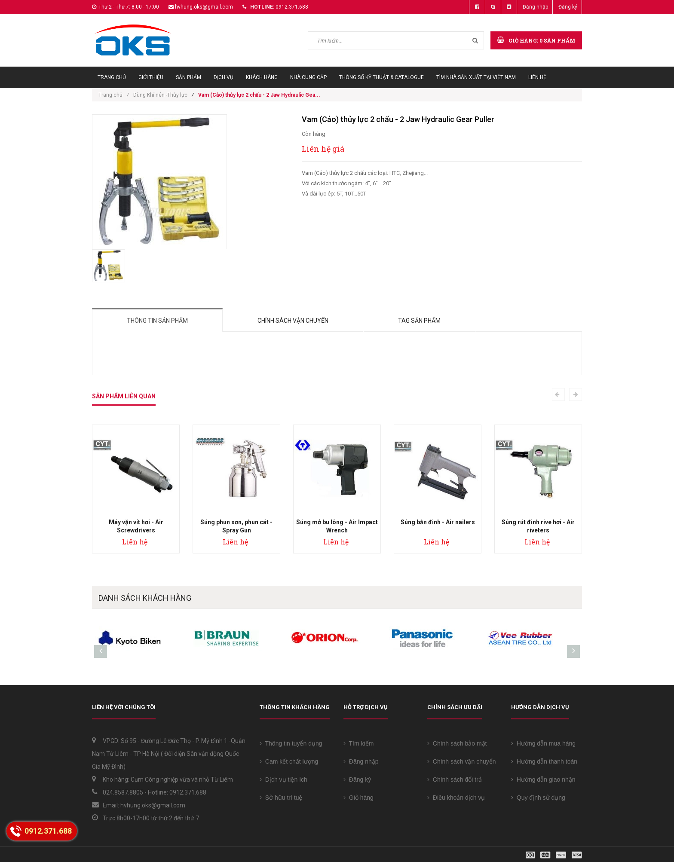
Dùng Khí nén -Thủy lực (160, 95)
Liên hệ (537, 77)
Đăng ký (567, 7)
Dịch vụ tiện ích (283, 779)
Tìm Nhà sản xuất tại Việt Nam (476, 77)
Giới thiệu (150, 77)
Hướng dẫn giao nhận (543, 779)
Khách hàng (262, 77)
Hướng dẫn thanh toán (544, 761)
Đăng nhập (535, 7)
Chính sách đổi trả (454, 779)
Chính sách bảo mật (457, 743)
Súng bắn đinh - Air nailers (438, 522)
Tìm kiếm (358, 743)
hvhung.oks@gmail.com (204, 7)
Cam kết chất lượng (289, 761)
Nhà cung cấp (308, 77)
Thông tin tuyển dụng (291, 743)
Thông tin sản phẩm (157, 320)
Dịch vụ (223, 77)
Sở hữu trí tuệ (281, 797)
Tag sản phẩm (419, 320)
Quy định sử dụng (538, 797)
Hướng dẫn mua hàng (543, 743)
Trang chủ (112, 77)
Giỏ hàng (358, 797)
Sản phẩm (188, 77)
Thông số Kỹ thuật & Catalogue (381, 77)
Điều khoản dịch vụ (456, 797)
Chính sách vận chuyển (292, 320)
